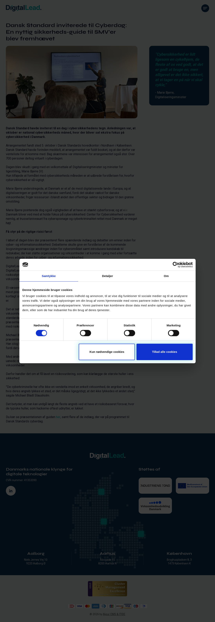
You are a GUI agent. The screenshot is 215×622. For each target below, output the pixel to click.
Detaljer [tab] (107, 276)
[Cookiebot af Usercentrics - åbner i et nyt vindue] (175, 265)
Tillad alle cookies (164, 351)
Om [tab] (166, 276)
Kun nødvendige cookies (106, 351)
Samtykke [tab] (49, 276)
